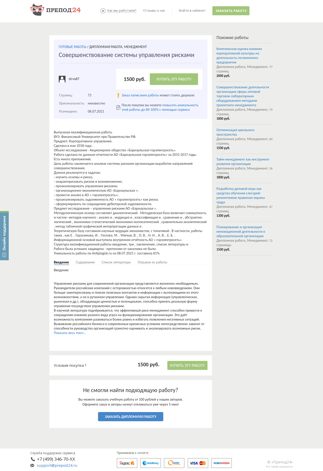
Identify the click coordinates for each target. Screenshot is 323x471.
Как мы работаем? (121, 10)
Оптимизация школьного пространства (235, 132)
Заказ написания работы (140, 95)
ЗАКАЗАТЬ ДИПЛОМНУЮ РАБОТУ (130, 417)
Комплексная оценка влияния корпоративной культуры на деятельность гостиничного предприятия (239, 55)
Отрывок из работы (152, 262)
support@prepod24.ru (57, 465)
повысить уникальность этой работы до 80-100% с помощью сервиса (160, 107)
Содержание (85, 262)
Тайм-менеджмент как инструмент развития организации (242, 161)
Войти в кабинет (192, 10)
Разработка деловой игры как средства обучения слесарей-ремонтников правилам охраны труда (240, 195)
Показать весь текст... (70, 333)
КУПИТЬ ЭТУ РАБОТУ (174, 79)
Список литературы (116, 262)
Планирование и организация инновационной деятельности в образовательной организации (240, 231)
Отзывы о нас (154, 10)
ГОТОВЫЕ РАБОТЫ (72, 47)
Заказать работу (231, 11)
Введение (61, 262)
